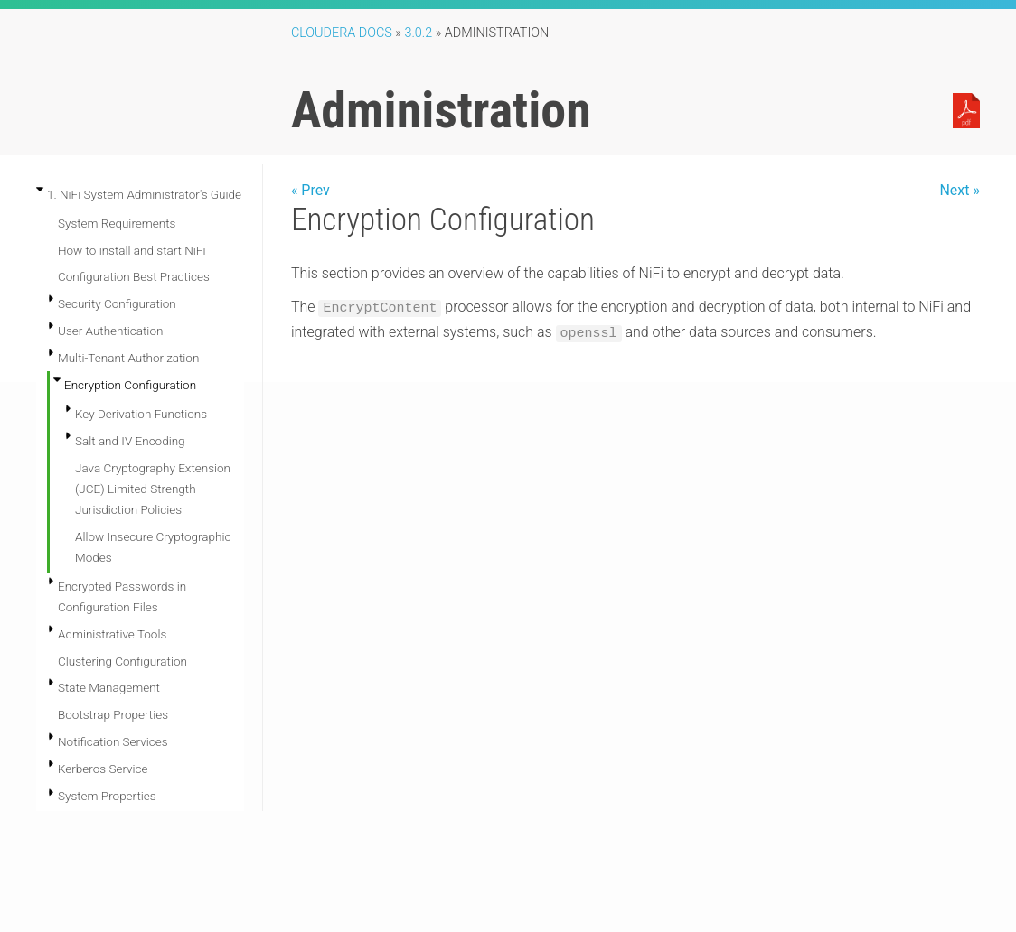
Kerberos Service (103, 768)
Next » (959, 190)
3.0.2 (418, 33)
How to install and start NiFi (132, 250)
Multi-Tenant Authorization (128, 357)
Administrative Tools (112, 634)
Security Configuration (117, 303)
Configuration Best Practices (134, 276)
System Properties (107, 795)
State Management (109, 687)
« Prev (310, 190)
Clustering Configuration (122, 661)
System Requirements (116, 223)
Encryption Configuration (130, 384)
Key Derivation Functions (141, 413)
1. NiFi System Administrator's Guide (144, 194)
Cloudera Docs (341, 33)
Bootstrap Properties (113, 714)
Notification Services (113, 741)
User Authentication (110, 330)
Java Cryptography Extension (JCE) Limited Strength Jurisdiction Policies (152, 489)
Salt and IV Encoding (130, 440)
